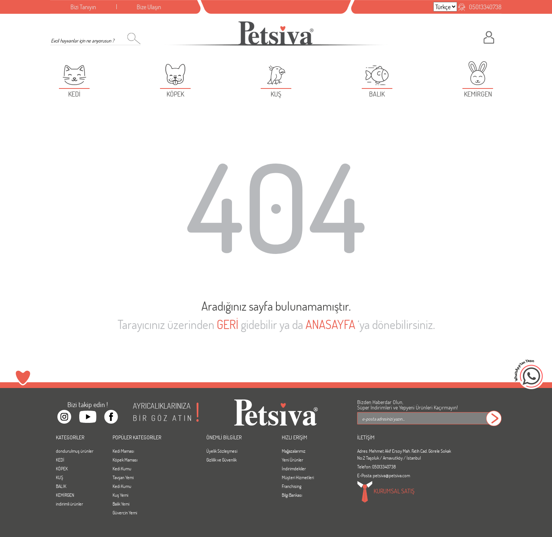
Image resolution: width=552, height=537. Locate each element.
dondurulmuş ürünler (74, 451)
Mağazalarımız (293, 451)
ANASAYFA (330, 324)
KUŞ (59, 477)
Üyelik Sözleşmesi (221, 451)
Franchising (291, 486)
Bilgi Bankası (292, 495)
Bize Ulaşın (149, 7)
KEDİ (60, 460)
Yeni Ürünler (292, 460)
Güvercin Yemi (125, 512)
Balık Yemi (121, 504)
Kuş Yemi (120, 495)
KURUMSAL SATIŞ (386, 492)
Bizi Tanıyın (83, 7)
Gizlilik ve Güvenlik (221, 460)
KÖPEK (62, 468)
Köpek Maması (125, 460)
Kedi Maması (123, 451)
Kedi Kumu (122, 468)
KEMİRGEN (65, 495)
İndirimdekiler (294, 468)
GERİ (227, 324)
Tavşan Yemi (123, 477)
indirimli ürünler (69, 504)
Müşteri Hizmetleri (298, 477)
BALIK (61, 486)
